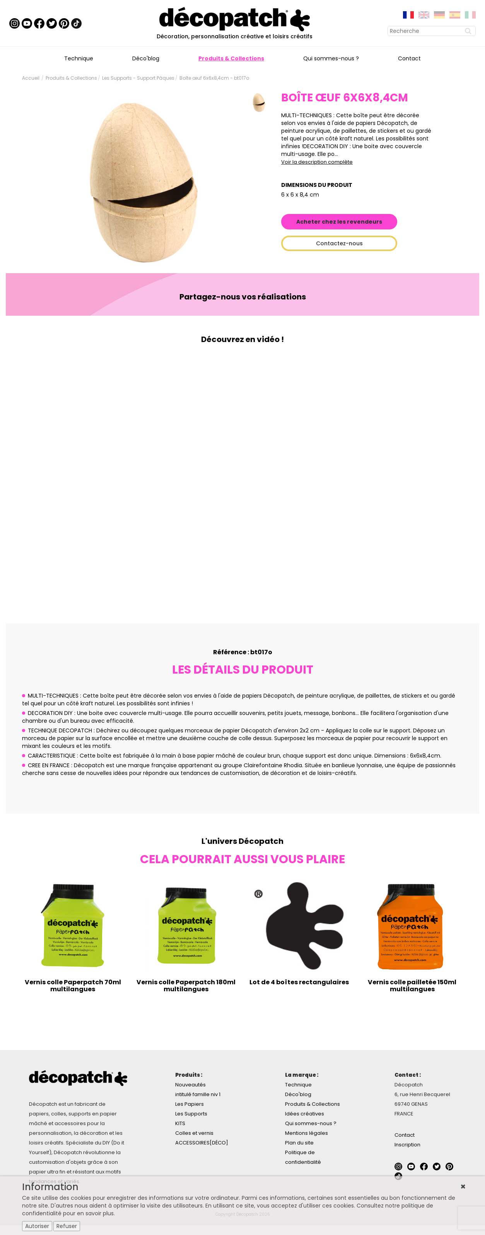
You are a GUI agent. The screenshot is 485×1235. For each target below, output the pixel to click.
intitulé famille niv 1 (197, 1094)
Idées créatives (304, 1113)
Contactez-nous (339, 243)
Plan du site (299, 1142)
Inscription (407, 1144)
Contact (409, 58)
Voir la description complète (317, 162)
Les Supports (191, 1113)
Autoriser (37, 1226)
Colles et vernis (194, 1133)
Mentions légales (306, 1133)
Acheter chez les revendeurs (339, 222)
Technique (78, 58)
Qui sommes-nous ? (331, 58)
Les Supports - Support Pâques (138, 78)
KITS (180, 1123)
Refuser (66, 1226)
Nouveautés (190, 1084)
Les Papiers (189, 1104)
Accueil (30, 78)
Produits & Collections (231, 58)
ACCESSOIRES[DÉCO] (201, 1142)
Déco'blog (145, 58)
